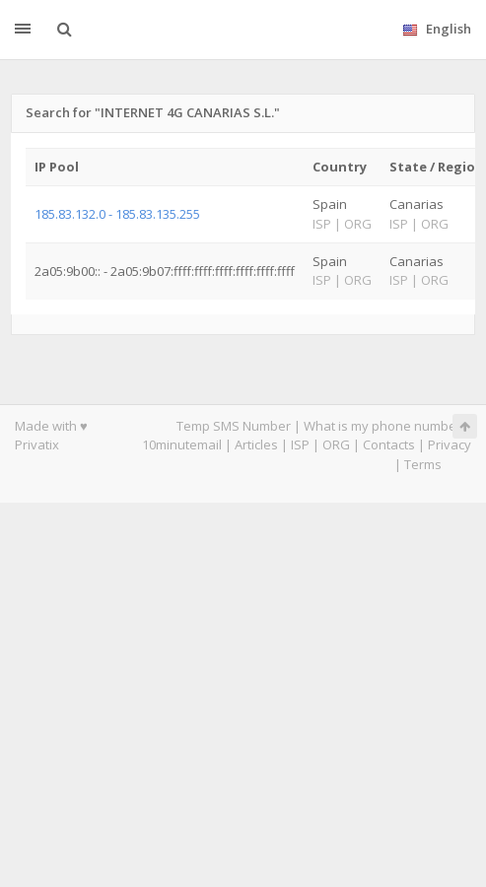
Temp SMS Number (233, 426)
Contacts (389, 444)
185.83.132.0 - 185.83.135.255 (117, 214)
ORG (336, 444)
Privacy (449, 444)
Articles (256, 444)
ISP (300, 444)
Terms (423, 464)
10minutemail (182, 444)
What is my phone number (382, 426)
